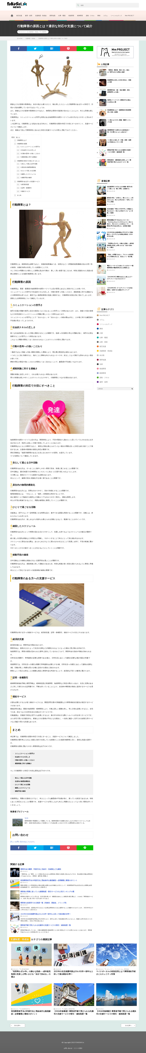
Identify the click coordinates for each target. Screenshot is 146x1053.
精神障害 (80, 15)
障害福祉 (126, 969)
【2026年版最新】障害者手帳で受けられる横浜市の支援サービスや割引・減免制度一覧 (116, 1012)
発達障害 (71, 15)
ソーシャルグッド (116, 15)
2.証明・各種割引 (24, 188)
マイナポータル (119, 969)
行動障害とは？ (20, 140)
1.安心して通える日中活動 (27, 164)
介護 (101, 333)
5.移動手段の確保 (24, 177)
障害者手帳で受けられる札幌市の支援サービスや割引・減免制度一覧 (45, 925)
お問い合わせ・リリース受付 (73, 1048)
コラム (105, 15)
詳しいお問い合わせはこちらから (22, 842)
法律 (101, 364)
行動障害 (43, 31)
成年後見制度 (25, 969)
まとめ (17, 195)
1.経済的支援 (23, 184)
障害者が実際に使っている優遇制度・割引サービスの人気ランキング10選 (47, 891)
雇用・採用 (28, 15)
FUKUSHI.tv (79, 1042)
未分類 (101, 355)
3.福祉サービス (23, 191)
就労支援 (19, 15)
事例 (98, 15)
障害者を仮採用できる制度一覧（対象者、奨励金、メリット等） (44, 903)
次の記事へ (128, 1025)
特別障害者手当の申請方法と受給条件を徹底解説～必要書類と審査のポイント (48, 880)
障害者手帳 (72, 1008)
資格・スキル (90, 15)
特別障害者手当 (25, 1008)
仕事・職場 (61, 15)
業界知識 (52, 15)
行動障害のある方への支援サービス (27, 181)
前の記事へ (17, 1025)
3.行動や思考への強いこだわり (28, 153)
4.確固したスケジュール (26, 174)
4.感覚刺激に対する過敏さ (27, 157)
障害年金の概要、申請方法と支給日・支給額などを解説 (40, 869)
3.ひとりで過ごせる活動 (26, 171)
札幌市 (66, 1008)
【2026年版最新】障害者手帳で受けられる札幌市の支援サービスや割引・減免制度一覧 (74, 1012)
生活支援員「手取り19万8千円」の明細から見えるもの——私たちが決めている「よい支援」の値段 (120, 211)
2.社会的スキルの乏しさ (26, 150)
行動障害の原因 (20, 144)
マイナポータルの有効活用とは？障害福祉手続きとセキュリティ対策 (116, 972)
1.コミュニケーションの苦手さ (28, 147)
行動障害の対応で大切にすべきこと (27, 161)
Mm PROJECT (129, 15)
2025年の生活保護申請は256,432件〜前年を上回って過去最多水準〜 (45, 914)
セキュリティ (110, 969)
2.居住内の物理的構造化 (26, 167)
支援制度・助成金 (41, 15)
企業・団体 (103, 342)
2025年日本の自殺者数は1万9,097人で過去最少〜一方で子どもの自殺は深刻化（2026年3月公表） (120, 234)
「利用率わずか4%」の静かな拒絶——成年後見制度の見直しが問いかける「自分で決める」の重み (120, 245)
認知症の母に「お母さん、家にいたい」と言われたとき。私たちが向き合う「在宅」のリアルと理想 (120, 199)
